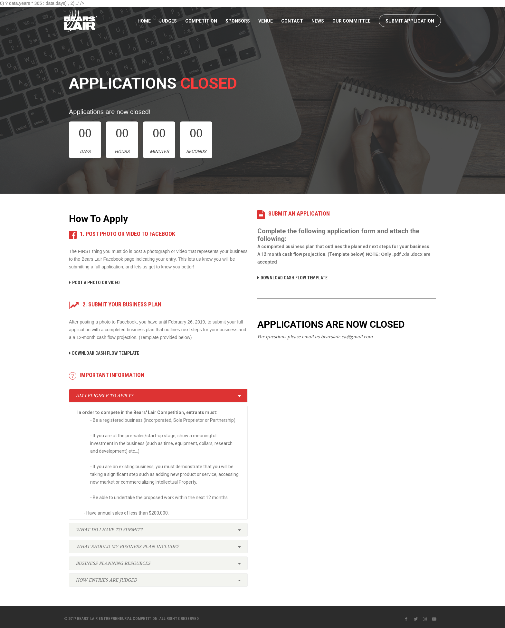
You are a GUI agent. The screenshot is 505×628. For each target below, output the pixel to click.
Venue (265, 21)
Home (144, 21)
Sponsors (237, 21)
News (317, 21)
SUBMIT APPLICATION (410, 21)
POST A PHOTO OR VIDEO (96, 282)
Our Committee (351, 21)
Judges (168, 21)
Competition (201, 21)
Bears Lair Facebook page (107, 259)
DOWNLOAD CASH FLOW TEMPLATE (105, 353)
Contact (292, 21)
